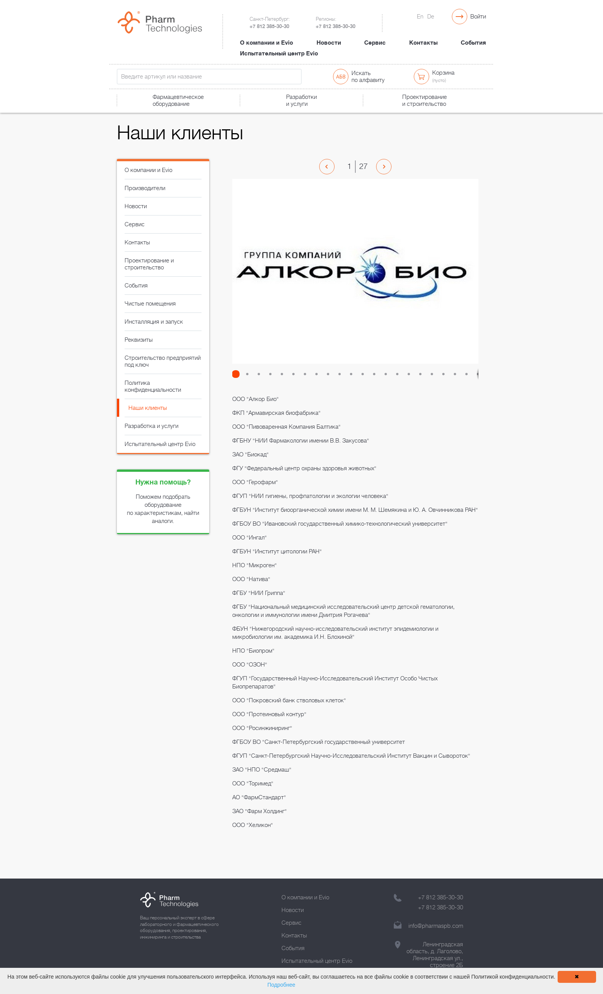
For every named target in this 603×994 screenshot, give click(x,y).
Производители (145, 198)
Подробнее (281, 985)
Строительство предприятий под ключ (163, 372)
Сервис (375, 35)
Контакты (423, 35)
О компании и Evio (266, 35)
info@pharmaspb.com (435, 925)
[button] (238, 385)
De (430, 16)
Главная (126, 114)
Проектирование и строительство (149, 275)
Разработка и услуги (151, 436)
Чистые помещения (150, 314)
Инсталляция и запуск (154, 332)
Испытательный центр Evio (279, 46)
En (420, 16)
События (473, 35)
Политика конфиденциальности (153, 397)
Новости (328, 35)
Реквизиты (139, 350)
